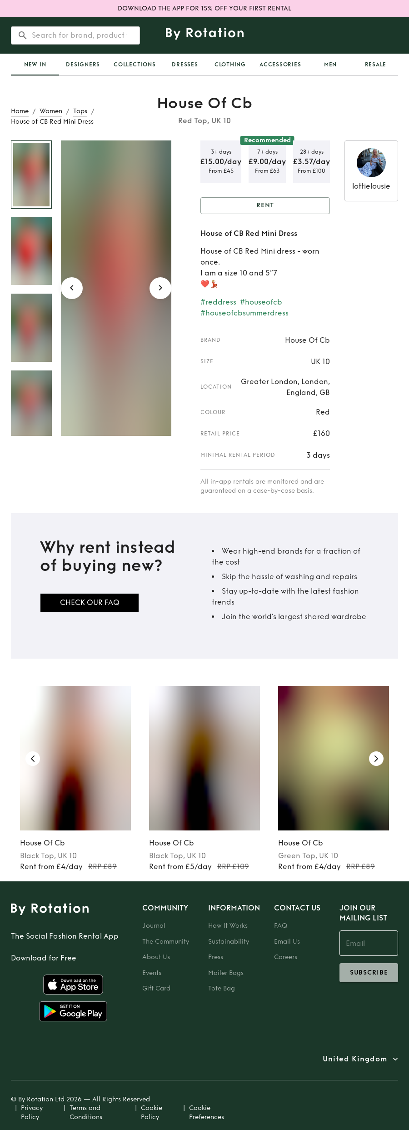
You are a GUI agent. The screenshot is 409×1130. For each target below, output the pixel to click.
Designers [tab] (83, 64)
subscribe (368, 972)
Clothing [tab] (230, 64)
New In (35, 64)
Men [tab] (330, 64)
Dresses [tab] (185, 64)
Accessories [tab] (280, 64)
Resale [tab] (376, 64)
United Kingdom (355, 1059)
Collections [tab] (134, 64)
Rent (265, 206)
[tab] (35, 64)
